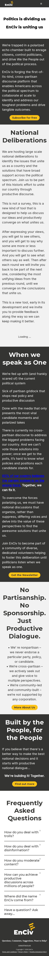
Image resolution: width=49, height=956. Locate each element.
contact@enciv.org (24, 945)
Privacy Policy (23, 952)
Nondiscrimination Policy (38, 952)
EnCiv (31, 949)
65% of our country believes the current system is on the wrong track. (23, 480)
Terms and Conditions (9, 952)
